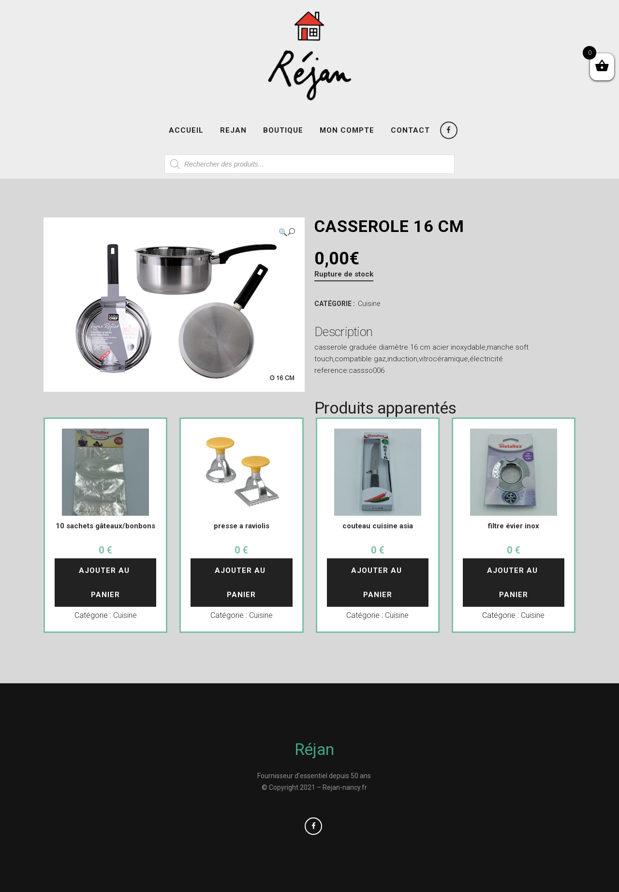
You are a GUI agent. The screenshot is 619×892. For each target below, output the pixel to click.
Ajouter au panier (105, 582)
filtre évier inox (513, 526)
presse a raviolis (241, 526)
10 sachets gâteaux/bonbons (105, 526)
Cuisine (369, 304)
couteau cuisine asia (377, 526)
